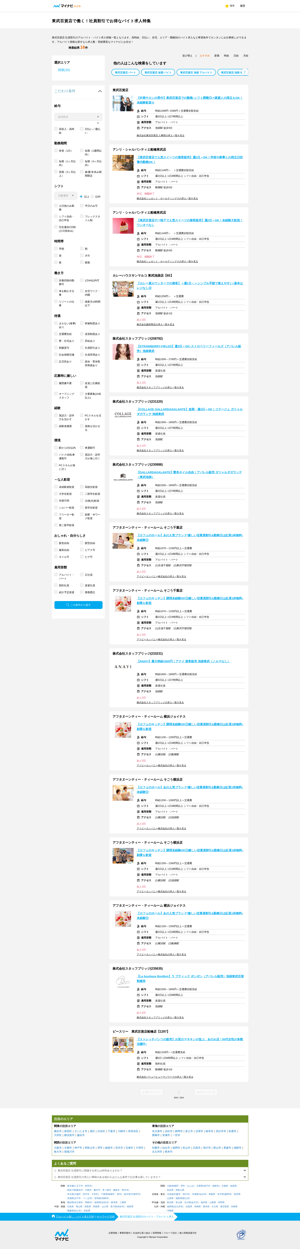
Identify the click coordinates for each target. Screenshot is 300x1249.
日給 (236, 55)
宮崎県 (234, 1206)
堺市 (100, 1147)
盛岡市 (228, 1194)
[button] (244, 71)
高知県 (87, 1211)
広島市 (197, 1147)
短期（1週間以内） (93, 166)
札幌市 (156, 1147)
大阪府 (170, 1186)
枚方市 (58, 1151)
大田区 (58, 1135)
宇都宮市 (135, 1194)
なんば (190, 1186)
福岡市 (176, 1147)
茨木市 (119, 1147)
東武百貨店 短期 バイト (158, 72)
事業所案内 (125, 1233)
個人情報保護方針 (188, 1233)
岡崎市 (88, 1202)
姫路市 (109, 1147)
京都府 (225, 1186)
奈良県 (170, 1190)
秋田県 (237, 1194)
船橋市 (111, 1194)
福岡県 (170, 1206)
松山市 (186, 1147)
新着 (216, 55)
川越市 (77, 1194)
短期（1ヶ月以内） (67, 177)
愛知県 (70, 1202)
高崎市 (105, 1198)
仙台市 (166, 1147)
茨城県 (70, 1198)
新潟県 (170, 1202)
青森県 (212, 1194)
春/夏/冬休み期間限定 (93, 188)
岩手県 (220, 1194)
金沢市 (194, 1202)
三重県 (123, 1202)
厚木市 (125, 1190)
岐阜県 (114, 1202)
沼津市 (199, 1131)
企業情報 (112, 1233)
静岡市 (179, 1131)
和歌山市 (90, 1147)
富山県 (179, 1202)
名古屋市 (157, 1131)
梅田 (176, 1186)
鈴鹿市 (232, 1131)
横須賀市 (69, 1135)
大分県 (215, 1206)
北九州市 (157, 1151)
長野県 (221, 1202)
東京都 (70, 1186)
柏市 (119, 1194)
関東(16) (64, 70)
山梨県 (212, 1202)
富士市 (189, 1131)
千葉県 (104, 1194)
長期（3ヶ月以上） (67, 188)
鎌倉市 (116, 1190)
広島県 (70, 1206)
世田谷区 (133, 1131)
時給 (226, 55)
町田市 (88, 1186)
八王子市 (78, 1186)
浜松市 (168, 1131)
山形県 (170, 1198)
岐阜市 (209, 1131)
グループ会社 (170, 1233)
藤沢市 (97, 1190)
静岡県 (97, 1202)
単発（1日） (66, 164)
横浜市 (58, 1131)
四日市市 (221, 1131)
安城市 (166, 1135)
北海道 (170, 1194)
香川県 (113, 1206)
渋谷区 (101, 1131)
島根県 (96, 1206)
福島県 (179, 1198)
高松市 (120, 1206)
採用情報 (157, 1233)
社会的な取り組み (141, 1233)
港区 (92, 1131)
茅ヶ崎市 (106, 1190)
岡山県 (79, 1206)
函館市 (237, 1147)
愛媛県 (70, 1211)
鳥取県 (87, 1206)
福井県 (204, 1202)
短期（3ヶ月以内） (93, 177)
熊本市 (168, 1151)
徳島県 (130, 1206)
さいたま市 (80, 1131)
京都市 (68, 1147)
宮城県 (195, 1194)
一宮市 (176, 1135)
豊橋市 (156, 1135)
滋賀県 (233, 1186)
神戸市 (78, 1147)
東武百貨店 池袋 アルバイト (196, 72)
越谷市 (81, 1135)
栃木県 (127, 1194)
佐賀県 (189, 1206)
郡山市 (217, 1147)
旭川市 (207, 1147)
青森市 (227, 1147)
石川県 (187, 1202)
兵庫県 (199, 1186)
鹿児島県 (224, 1206)
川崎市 (122, 1131)
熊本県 (206, 1206)
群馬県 (97, 1198)
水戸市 (77, 1198)
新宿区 (68, 1131)
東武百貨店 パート (125, 72)
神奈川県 (71, 1190)
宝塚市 (129, 1147)
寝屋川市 (69, 1151)
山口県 (105, 1206)
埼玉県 (70, 1194)
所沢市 (86, 1194)
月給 (245, 55)
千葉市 (111, 1131)
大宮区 (95, 1194)
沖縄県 (170, 1211)
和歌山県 (180, 1190)
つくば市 (87, 1198)
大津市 (139, 1147)
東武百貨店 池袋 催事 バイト (237, 72)
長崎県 (197, 1206)
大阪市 (58, 1147)
